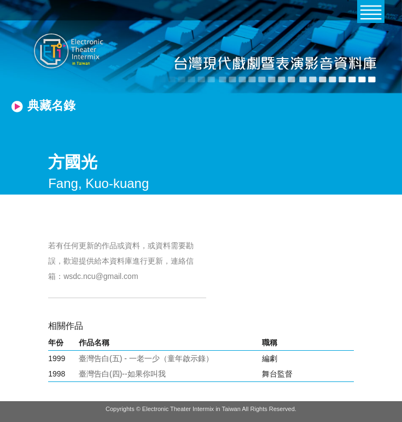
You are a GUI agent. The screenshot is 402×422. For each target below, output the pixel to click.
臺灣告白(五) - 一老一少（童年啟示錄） (146, 358)
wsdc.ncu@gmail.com (100, 276)
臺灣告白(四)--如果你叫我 (122, 373)
